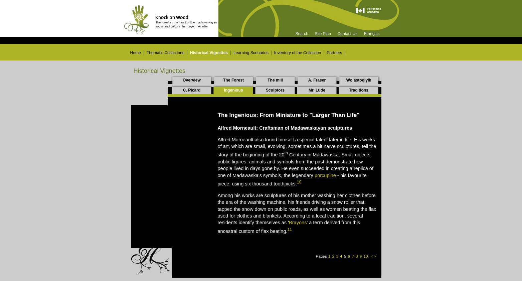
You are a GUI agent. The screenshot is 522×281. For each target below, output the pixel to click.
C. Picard (192, 90)
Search (301, 33)
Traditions (358, 90)
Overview (192, 80)
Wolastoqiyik (358, 80)
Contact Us (347, 33)
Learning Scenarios (251, 52)
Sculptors (275, 90)
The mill (275, 80)
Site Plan (323, 33)
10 (366, 256)
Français (372, 33)
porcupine (325, 175)
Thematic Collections (165, 52)
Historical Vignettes (209, 52)
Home (135, 52)
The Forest (233, 80)
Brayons (298, 222)
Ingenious (233, 90)
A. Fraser (317, 80)
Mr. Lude (317, 90)
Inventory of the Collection (297, 52)
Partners (334, 52)
